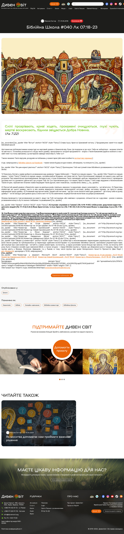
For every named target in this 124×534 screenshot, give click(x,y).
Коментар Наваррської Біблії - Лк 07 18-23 (19, 257)
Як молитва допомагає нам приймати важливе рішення (38, 438)
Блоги (57, 8)
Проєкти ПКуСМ (73, 505)
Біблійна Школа (70, 305)
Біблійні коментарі (51, 305)
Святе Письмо (80, 8)
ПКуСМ (32, 8)
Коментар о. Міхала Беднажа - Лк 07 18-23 (93, 257)
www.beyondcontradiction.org (57, 268)
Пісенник (44, 503)
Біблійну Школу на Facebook (30, 163)
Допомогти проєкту (61, 349)
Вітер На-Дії (45, 511)
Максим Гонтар (50, 21)
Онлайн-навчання (32, 305)
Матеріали (104, 8)
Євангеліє (7, 305)
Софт (70, 8)
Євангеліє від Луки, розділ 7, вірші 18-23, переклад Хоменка (26, 221)
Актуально (41, 8)
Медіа (64, 8)
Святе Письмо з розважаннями (52, 508)
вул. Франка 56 (7, 251)
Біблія (18, 305)
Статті (50, 8)
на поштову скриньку (83, 158)
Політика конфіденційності (11, 529)
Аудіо (32, 511)
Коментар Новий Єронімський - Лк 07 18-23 (56, 257)
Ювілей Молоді (92, 8)
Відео (32, 514)
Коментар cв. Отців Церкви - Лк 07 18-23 (105, 255)
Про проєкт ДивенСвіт (75, 503)
